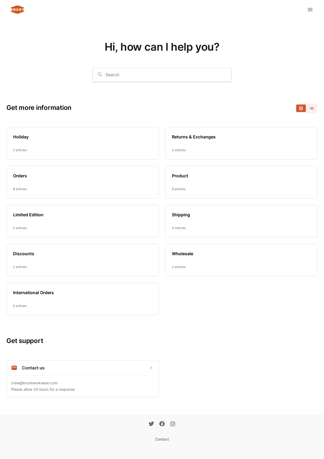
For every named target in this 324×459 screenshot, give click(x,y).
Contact (162, 439)
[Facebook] (162, 424)
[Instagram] (172, 424)
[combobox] (162, 75)
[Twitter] (151, 424)
